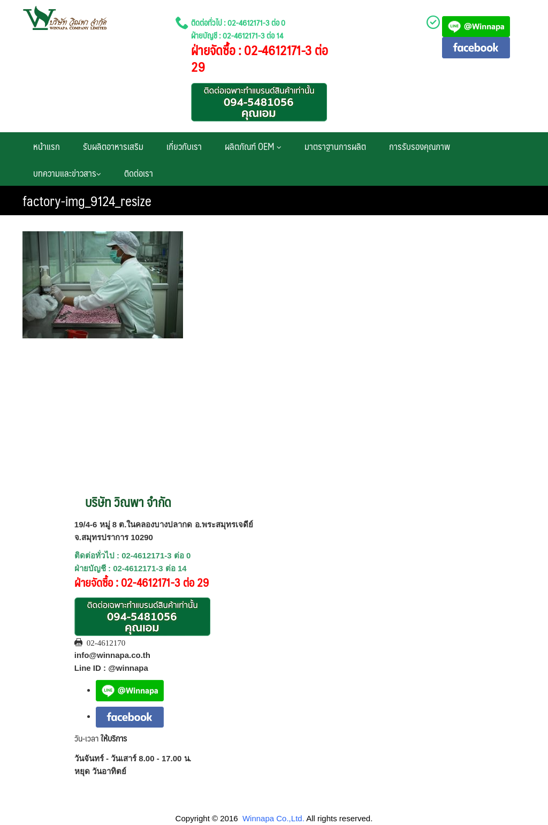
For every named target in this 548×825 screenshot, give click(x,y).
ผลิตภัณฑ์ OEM (253, 146)
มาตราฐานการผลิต (335, 146)
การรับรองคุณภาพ (419, 146)
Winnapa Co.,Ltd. (273, 818)
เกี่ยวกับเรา (184, 146)
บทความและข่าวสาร (67, 172)
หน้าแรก (46, 146)
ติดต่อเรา (138, 172)
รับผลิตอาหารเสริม (113, 146)
